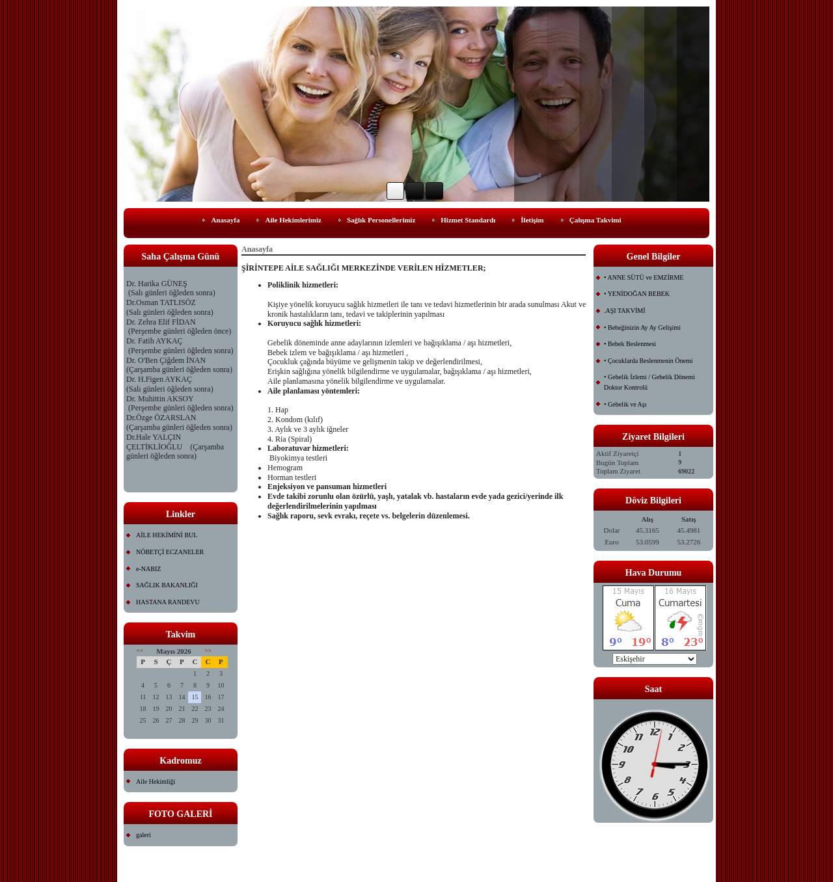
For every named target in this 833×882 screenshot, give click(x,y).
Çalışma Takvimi (595, 220)
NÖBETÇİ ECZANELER (170, 551)
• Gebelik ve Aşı (625, 404)
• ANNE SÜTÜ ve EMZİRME (643, 277)
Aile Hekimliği (155, 781)
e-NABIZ (148, 568)
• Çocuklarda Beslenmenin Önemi (648, 360)
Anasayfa (225, 220)
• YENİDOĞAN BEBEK (637, 293)
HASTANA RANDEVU (168, 602)
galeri (143, 834)
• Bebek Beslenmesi (630, 343)
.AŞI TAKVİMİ (624, 310)
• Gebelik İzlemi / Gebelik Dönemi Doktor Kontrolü (649, 382)
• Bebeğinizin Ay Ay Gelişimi (642, 327)
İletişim (532, 220)
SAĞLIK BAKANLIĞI (167, 585)
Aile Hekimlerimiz (293, 220)
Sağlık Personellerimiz (381, 220)
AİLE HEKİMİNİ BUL (166, 535)
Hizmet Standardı (468, 220)
